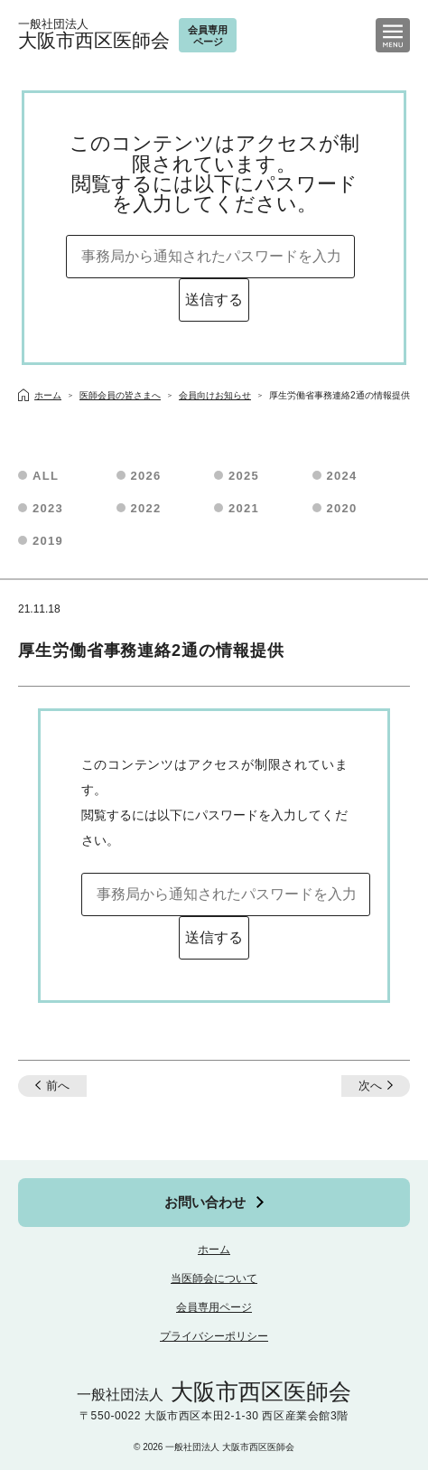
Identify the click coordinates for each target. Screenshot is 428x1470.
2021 (243, 508)
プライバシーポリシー (214, 1336)
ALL (46, 475)
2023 (48, 508)
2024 (342, 475)
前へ (58, 1085)
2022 (146, 508)
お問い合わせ (205, 1202)
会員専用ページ (214, 1307)
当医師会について (214, 1278)
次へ (370, 1085)
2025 (243, 475)
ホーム (214, 1249)
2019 (48, 541)
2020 (342, 508)
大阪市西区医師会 (94, 34)
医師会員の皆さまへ (120, 395)
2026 (146, 475)
